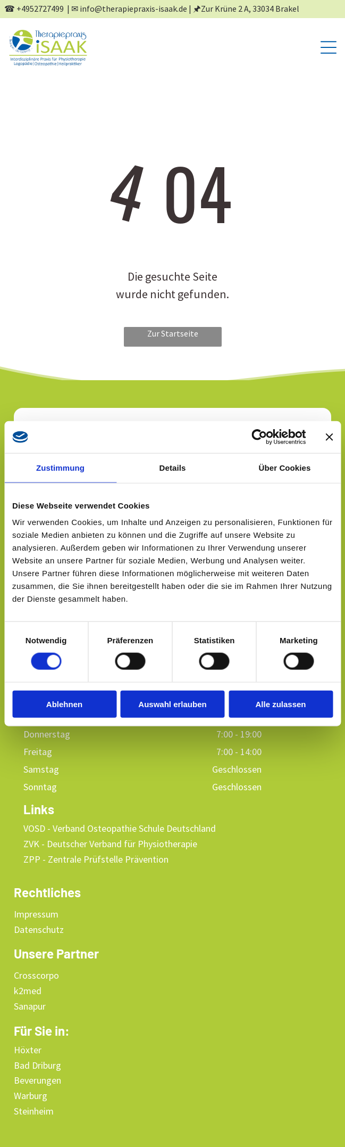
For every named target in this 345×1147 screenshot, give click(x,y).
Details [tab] (172, 467)
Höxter (27, 1050)
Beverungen (37, 1080)
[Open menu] (328, 47)
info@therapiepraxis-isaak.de (133, 8)
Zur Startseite (172, 333)
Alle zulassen (280, 703)
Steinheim (34, 1111)
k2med (27, 991)
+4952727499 (40, 8)
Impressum (36, 914)
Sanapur (30, 1006)
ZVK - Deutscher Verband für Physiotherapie (110, 844)
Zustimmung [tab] (60, 467)
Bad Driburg (37, 1065)
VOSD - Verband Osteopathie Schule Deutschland (119, 828)
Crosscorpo (36, 975)
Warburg (30, 1095)
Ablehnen (64, 703)
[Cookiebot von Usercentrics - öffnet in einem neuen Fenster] (259, 437)
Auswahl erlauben (172, 703)
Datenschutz (39, 929)
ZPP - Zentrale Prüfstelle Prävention (96, 859)
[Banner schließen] (329, 436)
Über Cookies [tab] (285, 467)
